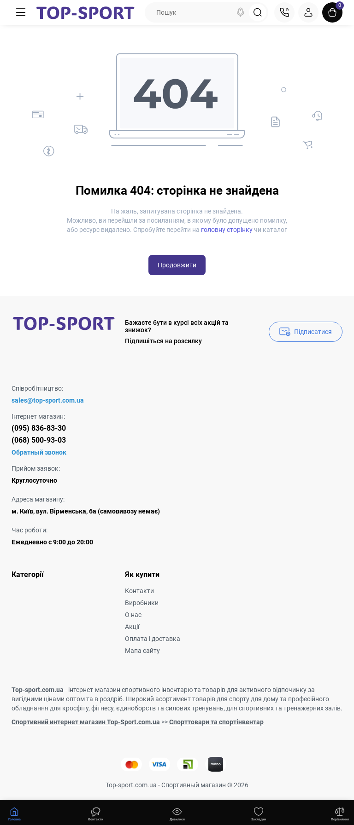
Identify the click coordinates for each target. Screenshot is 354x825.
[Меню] (21, 12)
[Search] (240, 12)
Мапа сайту (142, 650)
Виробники (142, 602)
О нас (133, 614)
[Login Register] (308, 12)
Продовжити (177, 265)
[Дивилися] (96, 813)
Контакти (139, 590)
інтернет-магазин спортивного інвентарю (130, 689)
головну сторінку (227, 229)
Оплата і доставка (152, 638)
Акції (132, 626)
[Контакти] (284, 12)
